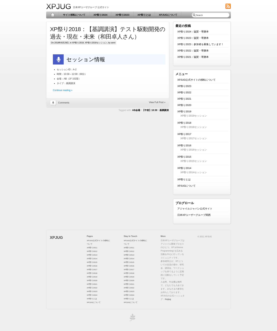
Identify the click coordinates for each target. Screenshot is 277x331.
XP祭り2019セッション (193, 115)
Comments (63, 102)
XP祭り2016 (184, 145)
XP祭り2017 (184, 134)
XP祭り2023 (122, 14)
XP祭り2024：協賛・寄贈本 (193, 31)
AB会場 (136, 110)
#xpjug (168, 299)
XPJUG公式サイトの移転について (196, 79)
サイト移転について (74, 14)
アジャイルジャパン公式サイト (194, 208)
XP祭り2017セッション (193, 138)
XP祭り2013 (92, 255)
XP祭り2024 (100, 14)
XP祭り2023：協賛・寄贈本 (193, 37)
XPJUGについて (168, 14)
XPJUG (58, 6)
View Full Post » (157, 102)
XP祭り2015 (184, 156)
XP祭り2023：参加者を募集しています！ (200, 44)
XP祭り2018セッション (96, 42)
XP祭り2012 (92, 251)
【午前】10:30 (149, 110)
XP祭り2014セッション (193, 172)
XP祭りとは (144, 14)
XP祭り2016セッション (193, 149)
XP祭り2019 (184, 111)
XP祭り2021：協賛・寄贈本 (193, 56)
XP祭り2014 (184, 168)
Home (52, 15)
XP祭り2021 (184, 98)
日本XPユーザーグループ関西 (194, 214)
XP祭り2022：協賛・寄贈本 (193, 50)
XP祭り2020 (184, 105)
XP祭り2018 (78, 42)
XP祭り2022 (184, 92)
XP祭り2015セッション (193, 161)
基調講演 (164, 110)
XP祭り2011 (92, 248)
